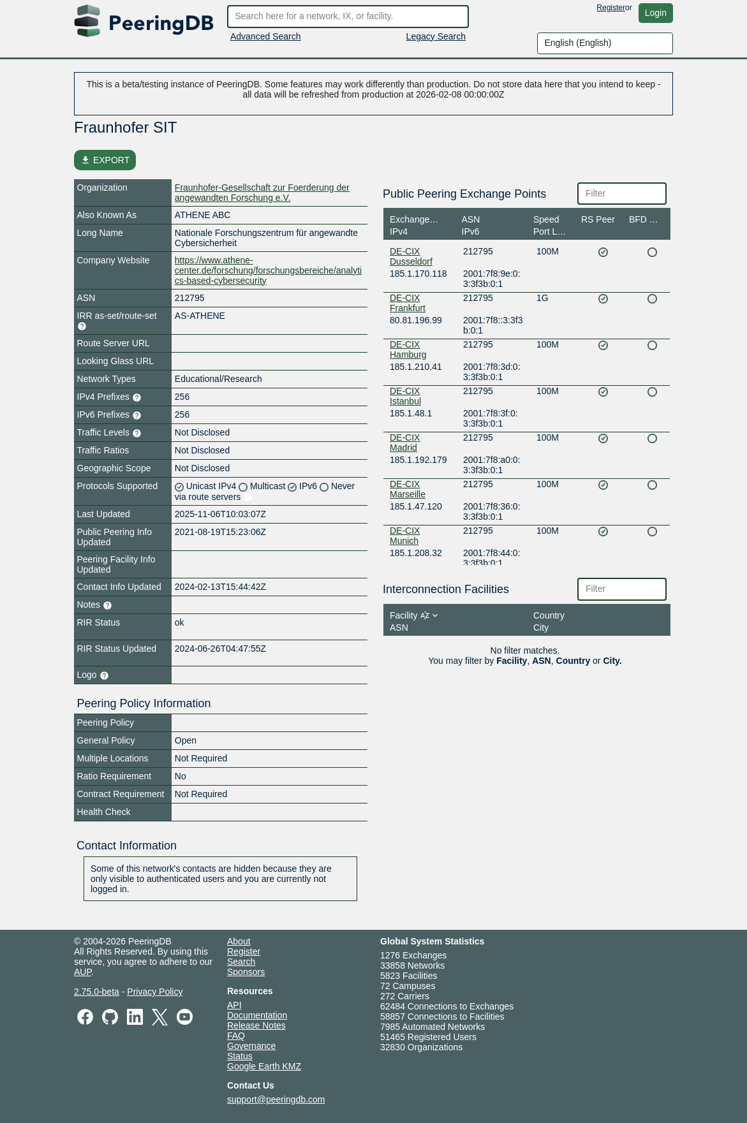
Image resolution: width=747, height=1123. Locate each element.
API (234, 1005)
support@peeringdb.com (276, 1099)
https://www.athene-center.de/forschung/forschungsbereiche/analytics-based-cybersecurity (268, 270)
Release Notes (256, 1025)
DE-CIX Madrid (405, 442)
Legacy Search (436, 36)
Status (240, 1056)
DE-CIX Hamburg (408, 349)
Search (241, 962)
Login (656, 13)
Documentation (257, 1015)
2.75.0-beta (96, 992)
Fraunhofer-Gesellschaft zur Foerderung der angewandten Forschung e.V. (262, 192)
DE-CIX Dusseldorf (411, 256)
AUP (82, 972)
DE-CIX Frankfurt (407, 303)
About (239, 941)
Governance (251, 1046)
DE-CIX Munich (405, 535)
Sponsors (246, 972)
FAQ (236, 1036)
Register (610, 7)
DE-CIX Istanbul (405, 396)
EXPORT (104, 160)
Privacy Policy (154, 992)
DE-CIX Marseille (407, 489)
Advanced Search (265, 36)
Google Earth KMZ (264, 1066)
